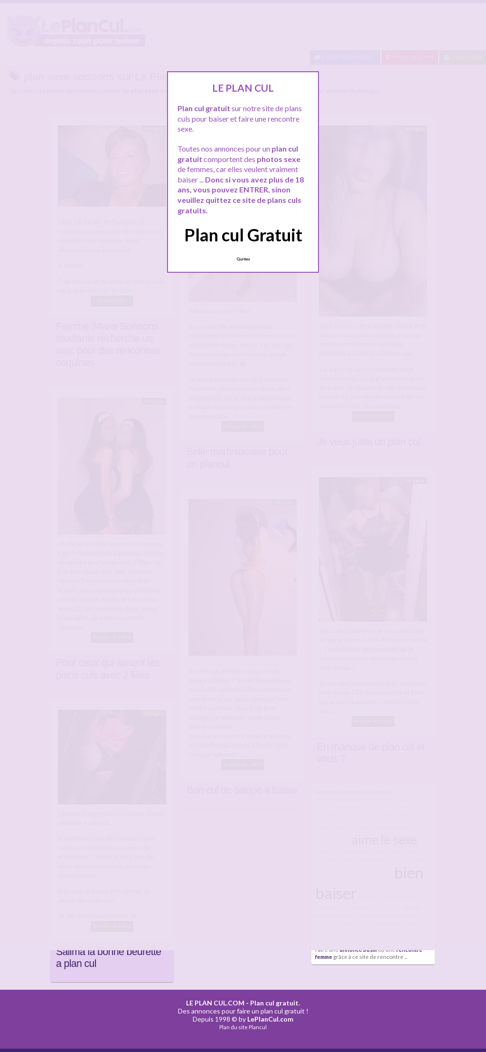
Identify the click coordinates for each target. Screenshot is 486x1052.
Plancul (258, 1027)
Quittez (243, 259)
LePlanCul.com (270, 1019)
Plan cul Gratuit (243, 234)
